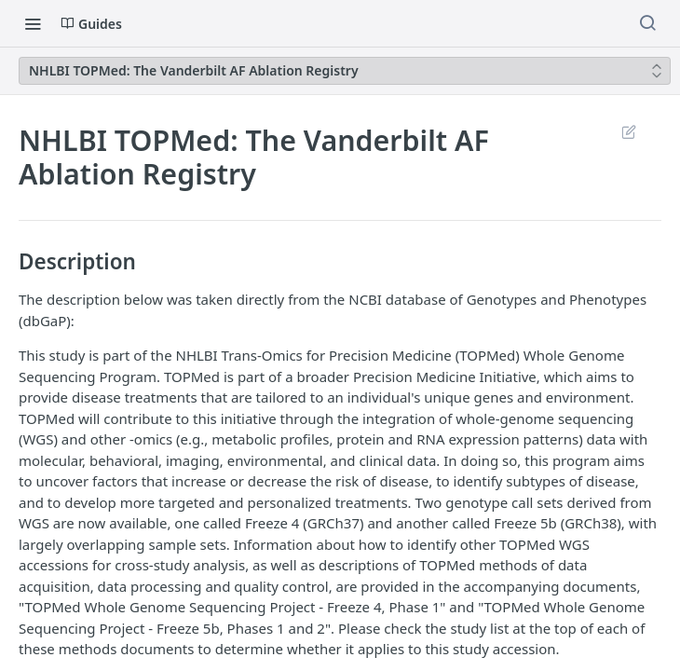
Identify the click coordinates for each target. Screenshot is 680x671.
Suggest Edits (628, 131)
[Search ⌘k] (647, 23)
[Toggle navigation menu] (33, 23)
